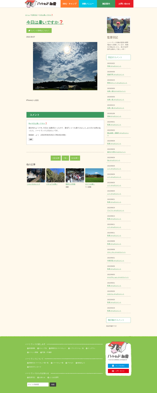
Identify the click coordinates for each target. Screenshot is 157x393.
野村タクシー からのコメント (117, 83)
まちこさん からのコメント (116, 252)
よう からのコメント (114, 169)
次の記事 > (75, 158)
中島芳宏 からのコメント (115, 260)
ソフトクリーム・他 (76, 348)
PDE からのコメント (114, 66)
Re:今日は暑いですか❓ (38, 123)
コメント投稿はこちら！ (39, 31)
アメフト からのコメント (115, 210)
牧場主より (80, 363)
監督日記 (34, 15)
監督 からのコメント (114, 124)
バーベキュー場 (57, 363)
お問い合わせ (120, 371)
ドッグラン (90, 348)
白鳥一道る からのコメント (116, 91)
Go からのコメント (113, 160)
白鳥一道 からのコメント (115, 99)
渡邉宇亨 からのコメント (115, 74)
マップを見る (120, 366)
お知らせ (41, 377)
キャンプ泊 (42, 348)
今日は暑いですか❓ (46, 15)
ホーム (27, 15)
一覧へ (65, 158)
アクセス (69, 363)
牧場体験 (31, 348)
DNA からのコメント (114, 116)
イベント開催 (32, 352)
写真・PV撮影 (46, 352)
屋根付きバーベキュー (57, 348)
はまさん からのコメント (115, 294)
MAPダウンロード (34, 367)
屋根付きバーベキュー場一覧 (38, 363)
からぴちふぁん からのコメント (118, 277)
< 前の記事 (55, 158)
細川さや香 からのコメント (116, 152)
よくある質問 (53, 377)
